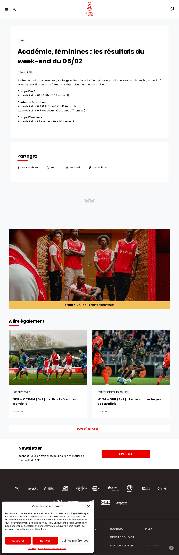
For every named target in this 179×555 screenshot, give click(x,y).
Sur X (54, 167)
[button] (88, 506)
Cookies (32, 548)
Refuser (45, 540)
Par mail (75, 167)
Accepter (18, 540)
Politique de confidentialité (52, 548)
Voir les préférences (75, 540)
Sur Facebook (30, 167)
